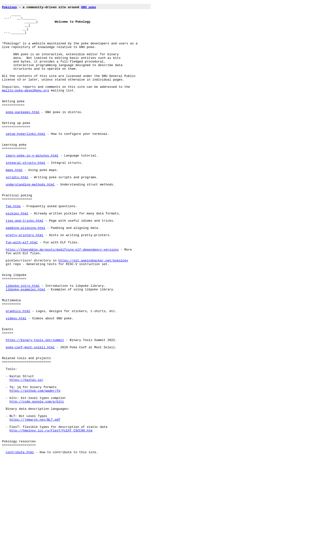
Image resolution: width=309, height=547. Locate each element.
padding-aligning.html (25, 273)
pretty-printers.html (24, 282)
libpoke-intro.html (23, 343)
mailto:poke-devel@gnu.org (25, 108)
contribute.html (20, 542)
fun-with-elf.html (22, 290)
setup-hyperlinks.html (25, 160)
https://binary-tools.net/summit (35, 408)
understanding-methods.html (30, 221)
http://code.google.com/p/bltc (36, 481)
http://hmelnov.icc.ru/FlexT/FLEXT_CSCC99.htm (50, 516)
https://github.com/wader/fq (34, 468)
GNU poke (88, 8)
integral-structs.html (25, 195)
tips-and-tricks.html (24, 264)
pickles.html (17, 256)
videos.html (16, 382)
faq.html (13, 247)
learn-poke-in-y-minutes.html (32, 186)
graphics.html (18, 373)
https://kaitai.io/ (26, 455)
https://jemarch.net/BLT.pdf (34, 503)
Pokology (9, 8)
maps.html (14, 204)
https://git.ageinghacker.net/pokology (93, 312)
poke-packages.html (23, 134)
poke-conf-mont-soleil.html (30, 416)
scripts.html (17, 212)
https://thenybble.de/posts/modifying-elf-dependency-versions (62, 299)
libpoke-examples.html (25, 347)
